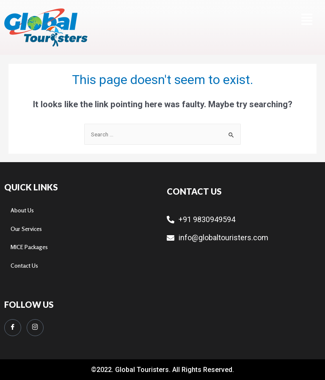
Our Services (26, 228)
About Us (22, 210)
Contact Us (24, 265)
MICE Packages (29, 247)
